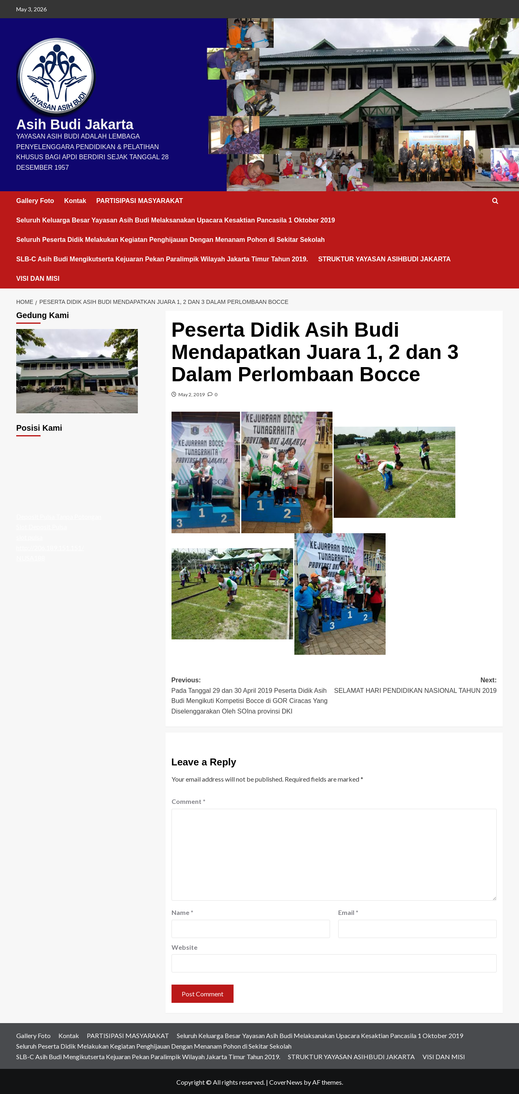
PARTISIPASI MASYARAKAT (140, 198)
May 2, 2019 (191, 393)
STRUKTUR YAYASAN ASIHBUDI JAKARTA (384, 257)
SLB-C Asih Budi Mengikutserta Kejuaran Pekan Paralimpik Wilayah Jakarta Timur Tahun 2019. (162, 257)
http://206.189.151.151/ (50, 545)
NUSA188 (30, 556)
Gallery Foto (35, 198)
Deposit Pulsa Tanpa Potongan (58, 515)
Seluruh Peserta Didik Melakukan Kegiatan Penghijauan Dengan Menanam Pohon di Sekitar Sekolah (170, 237)
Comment (189, 799)
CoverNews (285, 1080)
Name (182, 911)
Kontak (75, 198)
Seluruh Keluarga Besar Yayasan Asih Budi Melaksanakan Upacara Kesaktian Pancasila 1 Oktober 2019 (175, 218)
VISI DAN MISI (38, 276)
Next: (415, 684)
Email (348, 911)
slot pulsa (29, 535)
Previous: (253, 695)
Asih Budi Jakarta (67, 123)
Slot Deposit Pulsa (41, 525)
